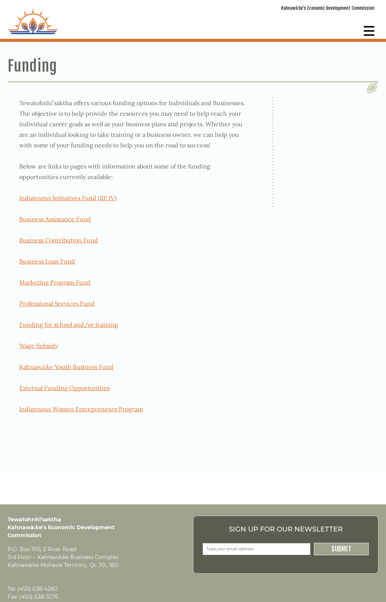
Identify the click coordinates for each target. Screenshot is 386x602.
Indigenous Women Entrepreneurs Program (81, 409)
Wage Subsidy (38, 345)
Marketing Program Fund (54, 282)
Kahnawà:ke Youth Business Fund (66, 367)
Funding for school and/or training (68, 324)
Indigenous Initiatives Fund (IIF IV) (67, 198)
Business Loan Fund (47, 261)
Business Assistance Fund (55, 219)
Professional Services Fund (57, 303)
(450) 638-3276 (38, 596)
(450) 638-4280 (37, 588)
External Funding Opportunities (64, 388)
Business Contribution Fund (58, 240)
